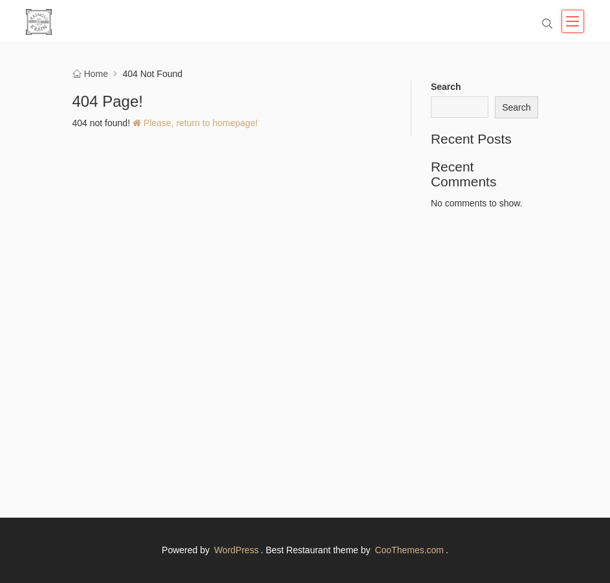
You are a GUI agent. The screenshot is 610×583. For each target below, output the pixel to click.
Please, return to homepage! (195, 123)
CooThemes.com (409, 550)
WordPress (236, 550)
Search (446, 87)
